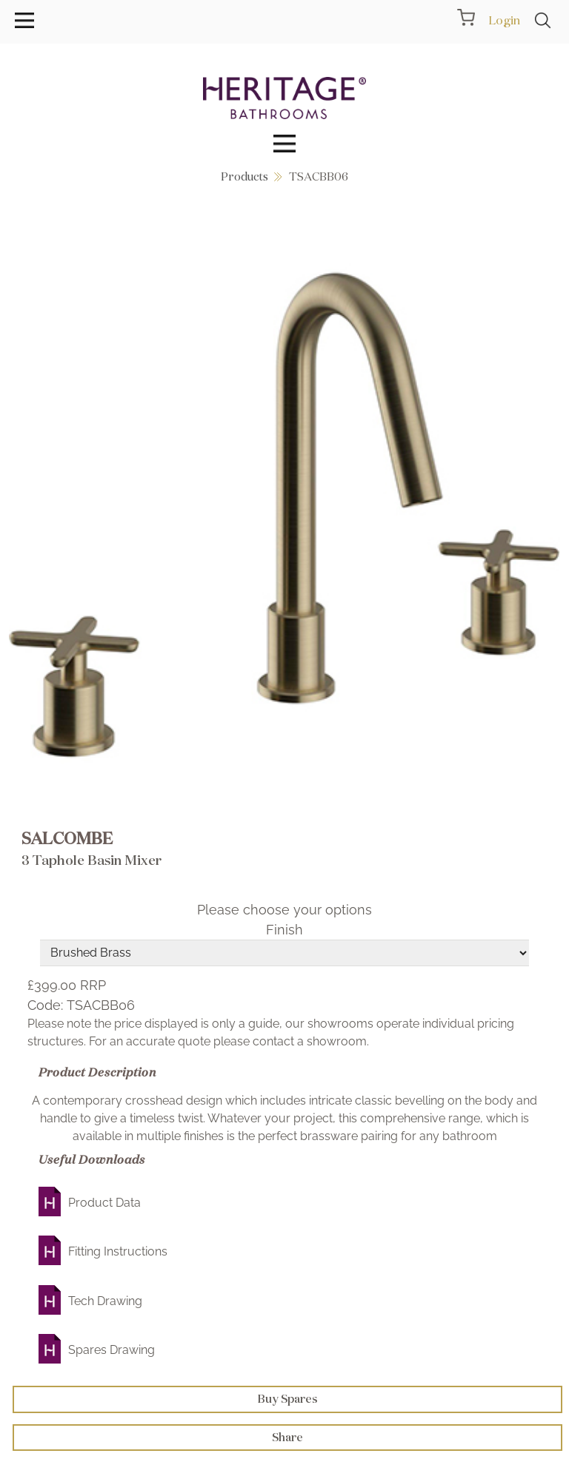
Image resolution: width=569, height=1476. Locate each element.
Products (244, 176)
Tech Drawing (105, 1301)
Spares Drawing (111, 1350)
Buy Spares (288, 1399)
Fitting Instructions (117, 1251)
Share (287, 1437)
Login (504, 20)
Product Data (104, 1203)
